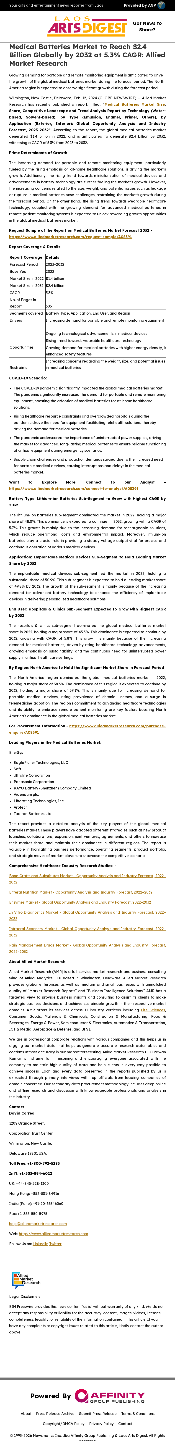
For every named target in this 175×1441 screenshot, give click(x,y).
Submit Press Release (98, 1413)
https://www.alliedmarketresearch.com (53, 1233)
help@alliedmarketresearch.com (38, 1223)
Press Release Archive (55, 1413)
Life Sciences (153, 1010)
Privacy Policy (101, 1423)
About (26, 1413)
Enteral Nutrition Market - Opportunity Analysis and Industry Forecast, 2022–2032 (80, 892)
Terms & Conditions (137, 1413)
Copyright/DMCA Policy (64, 1423)
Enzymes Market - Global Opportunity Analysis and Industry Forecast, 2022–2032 (80, 902)
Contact (125, 1423)
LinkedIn (40, 1243)
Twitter (55, 1243)
